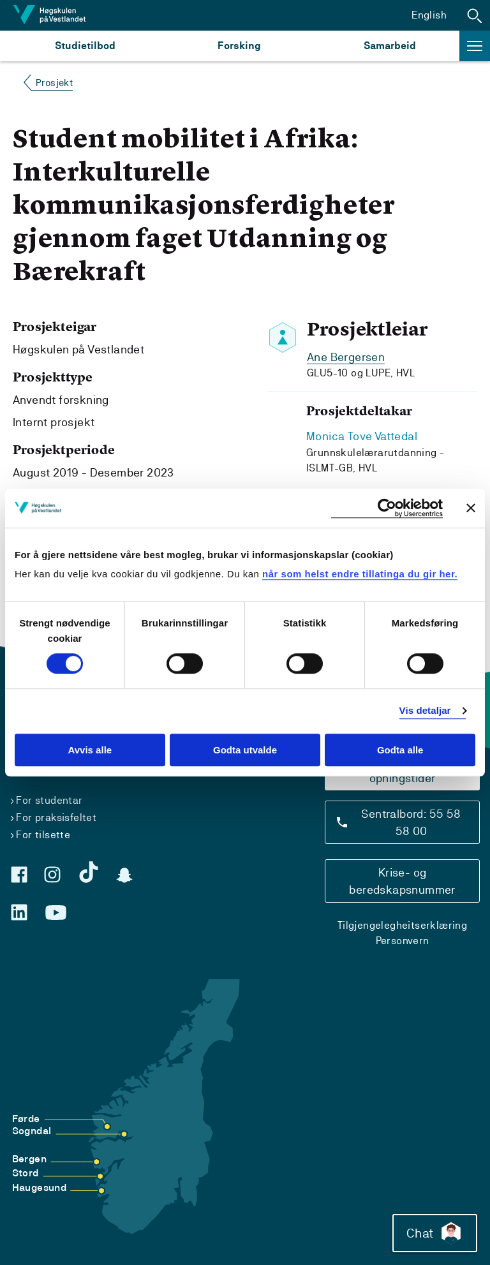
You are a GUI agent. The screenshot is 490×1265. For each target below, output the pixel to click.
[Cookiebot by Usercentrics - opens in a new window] (387, 508)
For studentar (49, 800)
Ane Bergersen (346, 357)
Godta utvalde (245, 749)
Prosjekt (54, 82)
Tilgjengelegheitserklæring (402, 925)
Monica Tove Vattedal (361, 436)
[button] (474, 15)
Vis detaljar (425, 711)
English (429, 15)
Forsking (239, 46)
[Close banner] (470, 507)
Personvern (402, 941)
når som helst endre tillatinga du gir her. (359, 573)
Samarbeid (390, 46)
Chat (434, 1233)
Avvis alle (90, 749)
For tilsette (43, 835)
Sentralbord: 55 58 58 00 (411, 822)
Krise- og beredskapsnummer (402, 881)
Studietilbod (85, 46)
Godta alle (400, 749)
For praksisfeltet (56, 817)
